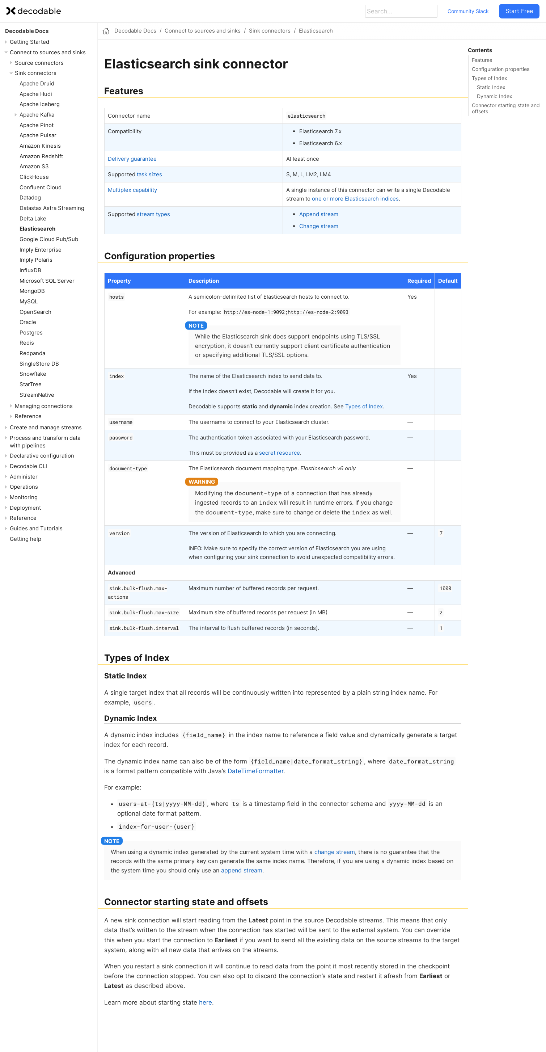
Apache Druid (37, 83)
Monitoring (24, 497)
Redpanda (32, 353)
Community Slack (468, 11)
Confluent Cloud (41, 187)
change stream (334, 851)
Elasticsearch (37, 228)
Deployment (25, 507)
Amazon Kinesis (40, 145)
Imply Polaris (36, 259)
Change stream (318, 226)
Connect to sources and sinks (48, 52)
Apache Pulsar (38, 135)
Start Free (519, 10)
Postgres (31, 332)
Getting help (25, 538)
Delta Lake (33, 218)
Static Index (491, 87)
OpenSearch (35, 311)
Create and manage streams (46, 427)
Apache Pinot (37, 125)
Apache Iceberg (40, 104)
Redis (27, 342)
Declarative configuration (42, 455)
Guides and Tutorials (36, 528)
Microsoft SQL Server (47, 280)
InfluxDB (30, 270)
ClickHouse (34, 176)
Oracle (28, 322)
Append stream (318, 214)
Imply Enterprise (41, 249)
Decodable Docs (26, 31)
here (205, 1002)
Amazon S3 (34, 166)
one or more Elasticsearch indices (355, 198)
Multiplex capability (132, 189)
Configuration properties (500, 69)
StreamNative (37, 394)
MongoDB (32, 290)
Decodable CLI (28, 466)
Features (482, 60)
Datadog (30, 197)
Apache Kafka (37, 114)
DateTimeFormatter (255, 771)
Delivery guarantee (132, 158)
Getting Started (29, 41)
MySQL (29, 301)
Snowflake (33, 373)
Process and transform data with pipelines (45, 441)
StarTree (31, 384)
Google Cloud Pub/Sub (49, 239)
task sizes (149, 174)
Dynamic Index (494, 96)
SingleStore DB (39, 363)
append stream (241, 870)
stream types (153, 214)
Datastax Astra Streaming (52, 208)
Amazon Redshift (41, 156)
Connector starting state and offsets (506, 108)
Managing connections (44, 406)
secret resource (279, 452)
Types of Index (489, 78)
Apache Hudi (36, 94)
